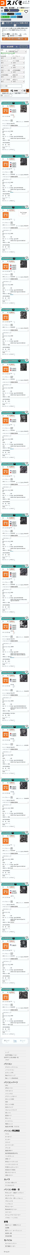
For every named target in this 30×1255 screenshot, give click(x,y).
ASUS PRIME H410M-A (8, 726)
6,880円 (13, 421)
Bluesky (18, 14)
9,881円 (13, 370)
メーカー (17, 50)
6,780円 (13, 368)
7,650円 (13, 625)
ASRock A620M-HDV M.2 (8, 883)
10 (1, 564)
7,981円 (13, 945)
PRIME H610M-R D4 (7, 938)
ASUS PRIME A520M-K (8, 463)
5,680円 (13, 163)
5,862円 (13, 165)
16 (1, 882)
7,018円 (13, 734)
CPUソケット (4, 61)
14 (1, 778)
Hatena (13, 16)
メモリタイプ (4, 65)
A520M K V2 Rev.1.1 (7, 207)
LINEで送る (5, 17)
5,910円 (13, 573)
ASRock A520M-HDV (7, 155)
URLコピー (6, 19)
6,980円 (13, 471)
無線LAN (15, 75)
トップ (25, 1)
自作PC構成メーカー (11, 1055)
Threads (10, 14)
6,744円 (13, 419)
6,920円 (13, 111)
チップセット (16, 56)
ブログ (7, 1059)
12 (1, 671)
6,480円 (13, 269)
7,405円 (13, 575)
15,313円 (13, 893)
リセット (23, 46)
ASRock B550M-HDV (7, 514)
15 (1, 831)
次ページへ (22, 1041)
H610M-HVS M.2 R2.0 (7, 412)
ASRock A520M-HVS (7, 258)
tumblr (19, 17)
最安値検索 (6, 110)
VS (13, 102)
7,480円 (13, 576)
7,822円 (13, 627)
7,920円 (13, 735)
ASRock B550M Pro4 (7, 618)
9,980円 (13, 524)
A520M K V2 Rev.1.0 (7, 309)
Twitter (3, 14)
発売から (15, 79)
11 (1, 617)
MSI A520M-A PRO (7, 102)
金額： (2, 50)
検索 (4, 90)
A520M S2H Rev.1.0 (7, 989)
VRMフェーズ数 (5, 70)
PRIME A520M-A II (7, 779)
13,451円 (13, 525)
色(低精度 (3, 56)
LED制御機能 (16, 70)
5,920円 (13, 110)
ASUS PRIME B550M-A (8, 672)
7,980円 (13, 166)
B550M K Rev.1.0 (7, 832)
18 (1, 988)
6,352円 (13, 265)
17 (1, 936)
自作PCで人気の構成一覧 (11, 1057)
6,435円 (13, 267)
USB (14, 65)
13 (1, 725)
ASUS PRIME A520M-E (8, 565)
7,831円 (13, 472)
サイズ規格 (16, 61)
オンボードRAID (5, 79)
